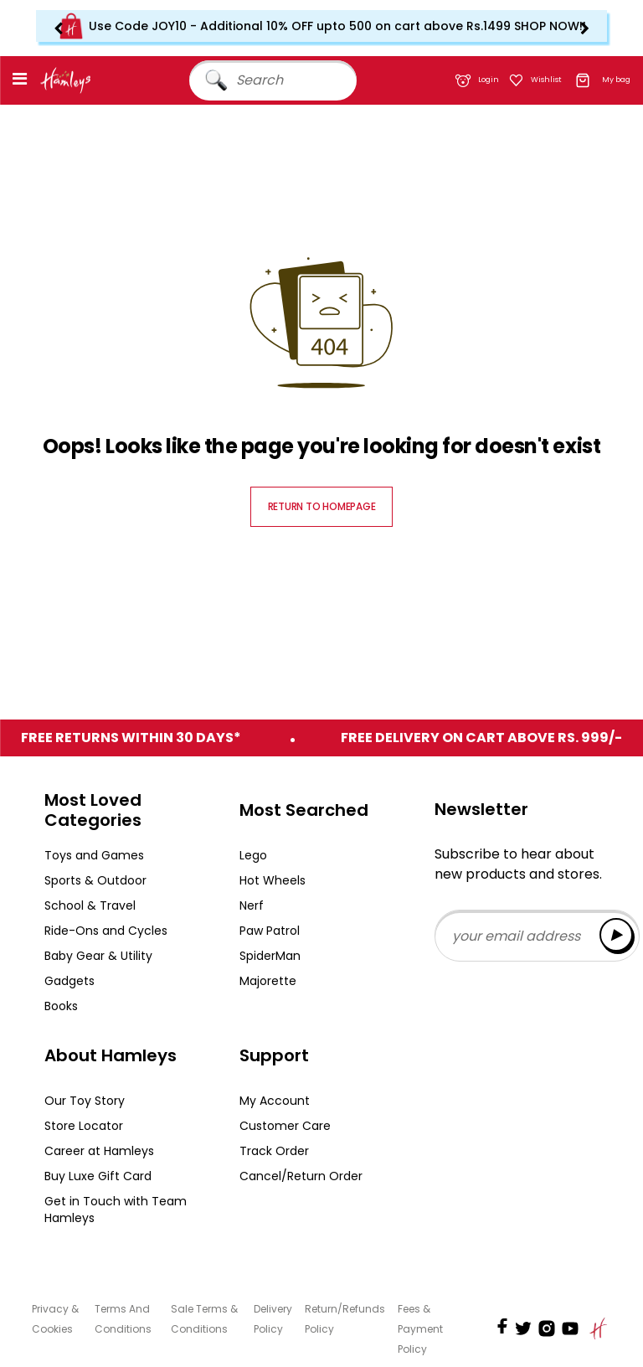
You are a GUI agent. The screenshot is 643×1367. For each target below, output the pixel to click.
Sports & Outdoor (95, 880)
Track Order (274, 1151)
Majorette (267, 980)
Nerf (251, 905)
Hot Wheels (272, 880)
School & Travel (90, 905)
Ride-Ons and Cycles (105, 930)
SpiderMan (270, 955)
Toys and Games (94, 855)
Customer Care (285, 1125)
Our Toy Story (84, 1100)
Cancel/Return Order (301, 1176)
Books (61, 1006)
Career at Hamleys (99, 1151)
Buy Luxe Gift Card (98, 1176)
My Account (274, 1100)
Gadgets (69, 980)
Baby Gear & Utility (98, 955)
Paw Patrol (269, 930)
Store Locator (83, 1125)
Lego (253, 855)
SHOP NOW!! (550, 26)
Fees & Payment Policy (420, 1329)
